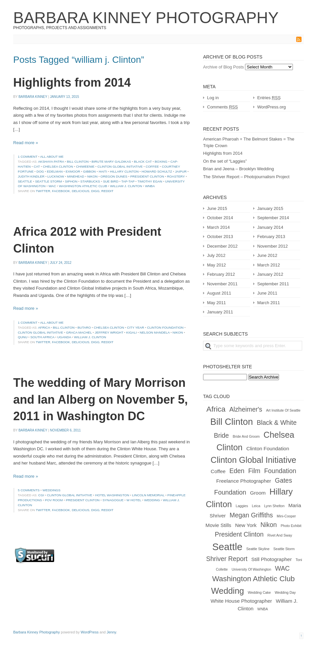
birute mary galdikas (111, 161)
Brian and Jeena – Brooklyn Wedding (238, 168)
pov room (54, 500)
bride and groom (246, 436)
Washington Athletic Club (83, 186)
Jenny (111, 632)
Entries (269, 97)
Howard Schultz (157, 171)
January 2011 (220, 311)
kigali (131, 332)
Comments (222, 106)
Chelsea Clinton (58, 166)
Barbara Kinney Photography (146, 17)
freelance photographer (243, 481)
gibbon (89, 171)
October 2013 (220, 236)
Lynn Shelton (274, 506)
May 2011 (216, 302)
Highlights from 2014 (72, 82)
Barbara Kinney (32, 97)
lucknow (56, 176)
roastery (176, 176)
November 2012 (272, 246)
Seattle (25, 181)
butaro (84, 327)
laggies (242, 506)
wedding (152, 500)
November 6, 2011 (65, 430)
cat (37, 166)
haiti (103, 171)
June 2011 (267, 293)
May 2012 (216, 264)
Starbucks (90, 181)
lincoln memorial (148, 495)
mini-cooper (286, 516)
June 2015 (217, 208)
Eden (236, 470)
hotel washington (112, 495)
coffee (152, 166)
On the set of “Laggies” (225, 161)
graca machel (79, 332)
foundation (280, 470)
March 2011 (268, 302)
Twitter (43, 191)
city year (135, 327)
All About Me (51, 156)
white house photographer (241, 601)
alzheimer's (245, 409)
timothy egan (149, 181)
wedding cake (259, 592)
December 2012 (222, 246)
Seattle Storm (48, 181)
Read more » (25, 142)
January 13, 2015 (64, 97)
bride (221, 435)
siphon (71, 181)
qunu (22, 337)
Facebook (61, 191)
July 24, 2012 (60, 262)
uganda (64, 337)
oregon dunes (113, 176)
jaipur (181, 171)
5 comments (29, 490)
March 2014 (218, 227)
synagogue (112, 500)
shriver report (226, 558)
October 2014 (220, 217)
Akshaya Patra (51, 161)
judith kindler (31, 176)
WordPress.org (271, 106)
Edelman (55, 171)
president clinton (147, 176)
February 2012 (221, 274)
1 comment (27, 156)
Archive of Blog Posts (223, 66)
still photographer (271, 559)
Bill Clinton (78, 161)
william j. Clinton (126, 186)
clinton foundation (165, 327)
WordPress (89, 632)
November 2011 (222, 283)
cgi (41, 495)
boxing (161, 161)
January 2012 (270, 274)
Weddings (51, 490)
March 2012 (268, 264)
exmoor (73, 171)
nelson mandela (155, 332)
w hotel (133, 500)
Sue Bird (111, 181)
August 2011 (219, 293)
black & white (277, 422)
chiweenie (85, 166)
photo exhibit (291, 526)
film (254, 470)
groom (257, 493)
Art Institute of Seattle (283, 410)
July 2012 (216, 255)
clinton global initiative (120, 166)
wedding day (285, 592)
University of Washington (251, 569)
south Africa (42, 337)
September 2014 (273, 217)
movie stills (218, 525)
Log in (213, 97)
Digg (95, 191)
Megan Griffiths (251, 515)
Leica (256, 506)
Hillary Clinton (124, 171)
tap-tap (127, 181)
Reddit (107, 191)
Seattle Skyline (258, 549)
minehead (75, 176)
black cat (143, 161)
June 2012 (267, 255)
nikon (92, 176)
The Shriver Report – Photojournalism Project (246, 176)
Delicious (80, 191)
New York (246, 525)
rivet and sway (279, 535)
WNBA (150, 186)
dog (40, 171)
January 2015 (270, 208)
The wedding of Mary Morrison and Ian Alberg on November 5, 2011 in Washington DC (100, 399)
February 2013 (271, 236)
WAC (52, 186)
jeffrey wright (109, 332)
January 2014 (270, 227)
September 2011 (273, 283)
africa (44, 327)
